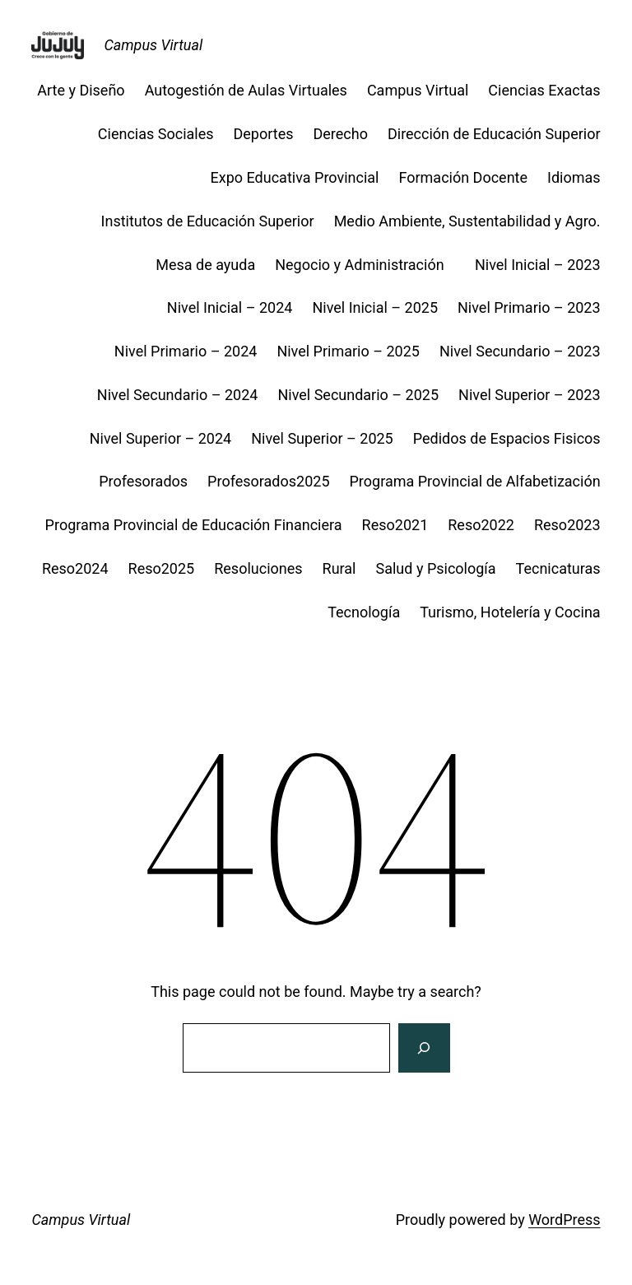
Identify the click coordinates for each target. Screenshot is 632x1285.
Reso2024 (75, 568)
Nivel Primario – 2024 (186, 351)
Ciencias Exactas (544, 90)
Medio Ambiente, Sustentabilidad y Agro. (467, 221)
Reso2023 (567, 524)
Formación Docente (462, 177)
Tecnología (364, 612)
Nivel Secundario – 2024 (177, 394)
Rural (339, 568)
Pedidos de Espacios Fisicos (507, 438)
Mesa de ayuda (205, 264)
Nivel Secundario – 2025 (358, 394)
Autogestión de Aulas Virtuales (246, 90)
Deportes (264, 133)
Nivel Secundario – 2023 (520, 351)
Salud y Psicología (436, 568)
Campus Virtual (153, 45)
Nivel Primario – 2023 (529, 307)
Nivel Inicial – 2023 (538, 264)
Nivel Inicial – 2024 (230, 307)
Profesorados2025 (268, 481)
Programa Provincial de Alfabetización (475, 481)
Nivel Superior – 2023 (529, 394)
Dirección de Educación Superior (494, 133)
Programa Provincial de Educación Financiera (193, 524)
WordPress (564, 1219)
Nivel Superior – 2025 (322, 438)
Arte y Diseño (80, 90)
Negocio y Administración (365, 264)
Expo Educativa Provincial (295, 177)
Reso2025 (161, 568)
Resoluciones (258, 568)
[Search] (423, 1048)
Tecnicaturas (558, 568)
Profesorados (143, 481)
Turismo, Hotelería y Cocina (510, 612)
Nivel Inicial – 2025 (375, 307)
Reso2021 (395, 524)
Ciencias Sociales (156, 133)
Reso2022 (481, 524)
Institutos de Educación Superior (207, 221)
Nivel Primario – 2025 (348, 351)
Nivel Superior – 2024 (161, 438)
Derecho (341, 133)
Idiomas (574, 177)
